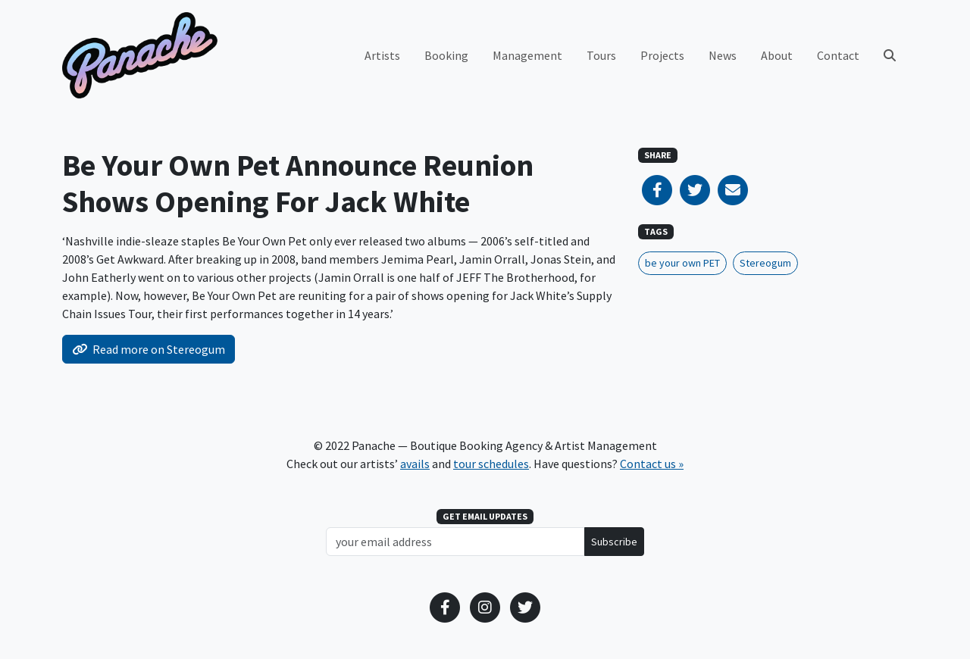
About (777, 55)
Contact (838, 55)
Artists (382, 55)
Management (527, 55)
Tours (601, 55)
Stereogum (765, 263)
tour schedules (491, 463)
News (723, 55)
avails (415, 463)
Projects (662, 55)
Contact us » (652, 463)
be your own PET (682, 263)
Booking (446, 55)
